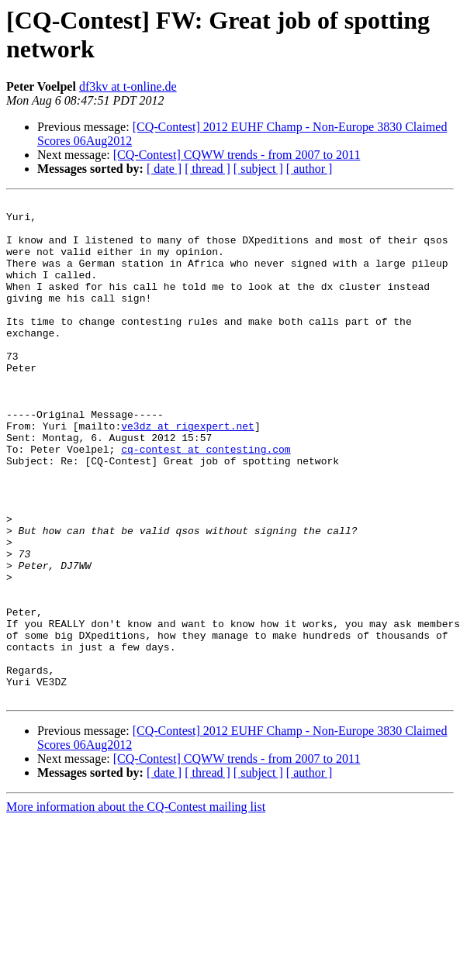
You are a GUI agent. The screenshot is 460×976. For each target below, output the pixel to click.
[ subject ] (258, 168)
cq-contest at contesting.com (205, 500)
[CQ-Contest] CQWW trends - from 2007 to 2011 (237, 154)
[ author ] (309, 168)
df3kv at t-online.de (128, 86)
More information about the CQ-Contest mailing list (135, 906)
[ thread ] (207, 168)
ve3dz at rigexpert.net (187, 472)
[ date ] (164, 168)
